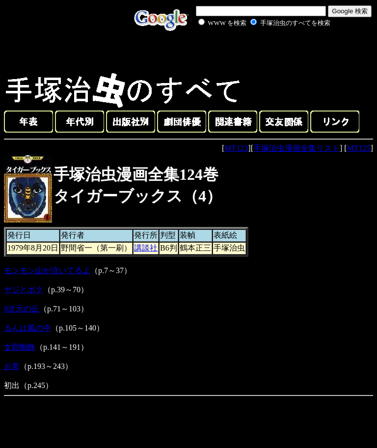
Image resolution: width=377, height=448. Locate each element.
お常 (12, 366)
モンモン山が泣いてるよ (47, 270)
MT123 (236, 148)
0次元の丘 (21, 309)
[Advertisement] (253, 51)
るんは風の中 (27, 328)
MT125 (359, 148)
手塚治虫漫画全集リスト (296, 148)
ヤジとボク (23, 289)
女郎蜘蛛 (19, 347)
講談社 (146, 248)
